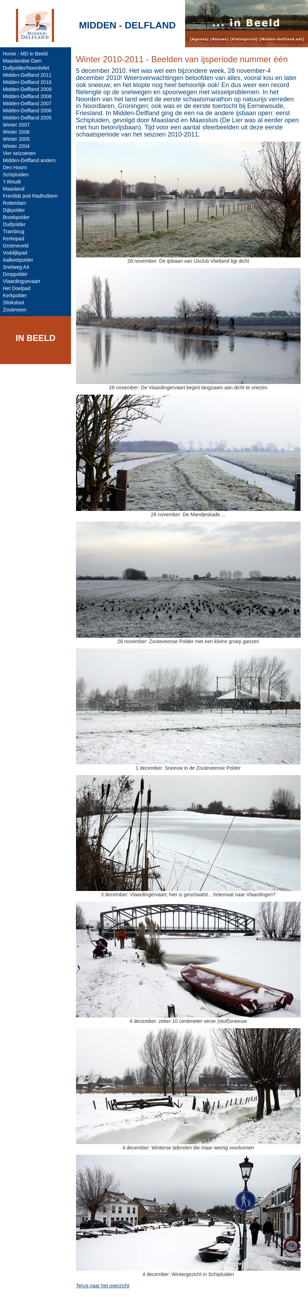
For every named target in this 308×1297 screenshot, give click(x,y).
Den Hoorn (15, 167)
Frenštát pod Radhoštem (30, 196)
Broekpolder (16, 217)
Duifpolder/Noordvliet (26, 68)
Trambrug (13, 231)
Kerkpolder (15, 295)
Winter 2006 (16, 132)
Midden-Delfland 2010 (27, 82)
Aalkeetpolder (18, 260)
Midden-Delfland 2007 (27, 103)
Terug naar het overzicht (102, 1285)
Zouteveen (14, 310)
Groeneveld (15, 246)
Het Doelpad (17, 288)
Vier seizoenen (19, 153)
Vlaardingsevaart (21, 281)
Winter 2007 (16, 125)
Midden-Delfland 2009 (27, 89)
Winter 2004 (16, 146)
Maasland (14, 189)
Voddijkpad (15, 253)
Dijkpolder (14, 210)
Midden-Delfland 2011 (27, 75)
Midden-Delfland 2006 (27, 110)
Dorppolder (15, 274)
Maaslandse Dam (22, 61)
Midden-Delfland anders (29, 160)
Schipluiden (15, 174)
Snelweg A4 (16, 267)
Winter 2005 (16, 139)
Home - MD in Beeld (25, 54)
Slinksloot (13, 302)
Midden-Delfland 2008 (27, 96)
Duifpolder (14, 224)
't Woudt (12, 182)
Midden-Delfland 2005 (27, 118)
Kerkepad (13, 238)
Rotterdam (14, 203)
